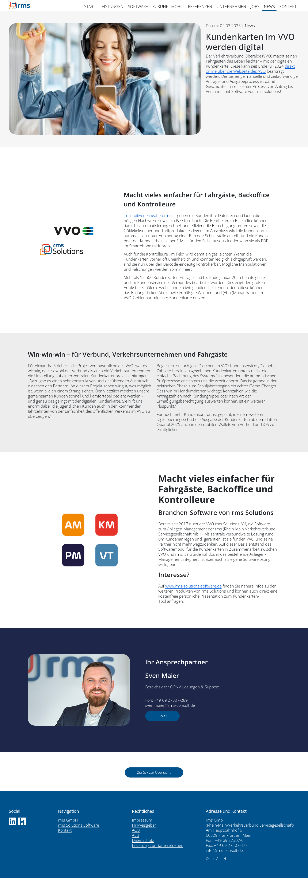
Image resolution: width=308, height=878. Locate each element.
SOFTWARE (138, 6)
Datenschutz (143, 840)
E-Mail (162, 716)
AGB (136, 830)
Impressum (142, 820)
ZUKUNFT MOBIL (167, 6)
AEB (135, 835)
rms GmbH (68, 820)
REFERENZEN (200, 6)
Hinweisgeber (144, 825)
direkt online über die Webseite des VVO (250, 68)
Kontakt (65, 830)
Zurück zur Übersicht (154, 772)
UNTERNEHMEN (231, 6)
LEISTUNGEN (111, 6)
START (89, 6)
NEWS (269, 6)
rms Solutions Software (78, 825)
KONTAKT (288, 6)
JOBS (255, 6)
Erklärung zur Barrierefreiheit (157, 845)
